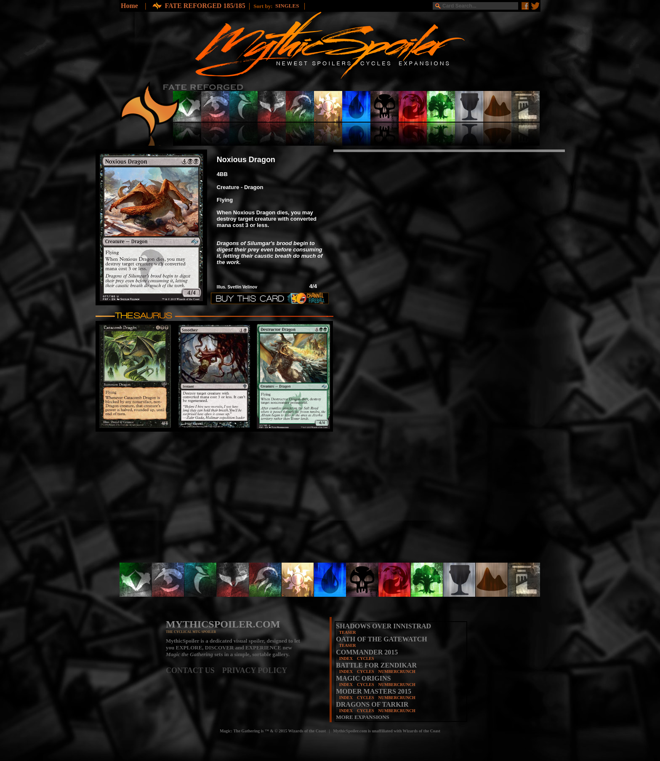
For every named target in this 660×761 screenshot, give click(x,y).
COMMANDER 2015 (367, 652)
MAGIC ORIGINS (363, 678)
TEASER (347, 632)
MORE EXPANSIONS (362, 717)
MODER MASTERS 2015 (373, 691)
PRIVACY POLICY (254, 670)
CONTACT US (194, 670)
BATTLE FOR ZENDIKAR (376, 665)
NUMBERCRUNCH (396, 671)
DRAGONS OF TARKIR (372, 704)
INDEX (346, 658)
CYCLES (365, 658)
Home (129, 5)
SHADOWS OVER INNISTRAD (383, 626)
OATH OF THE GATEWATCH (381, 639)
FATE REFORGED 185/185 (205, 5)
